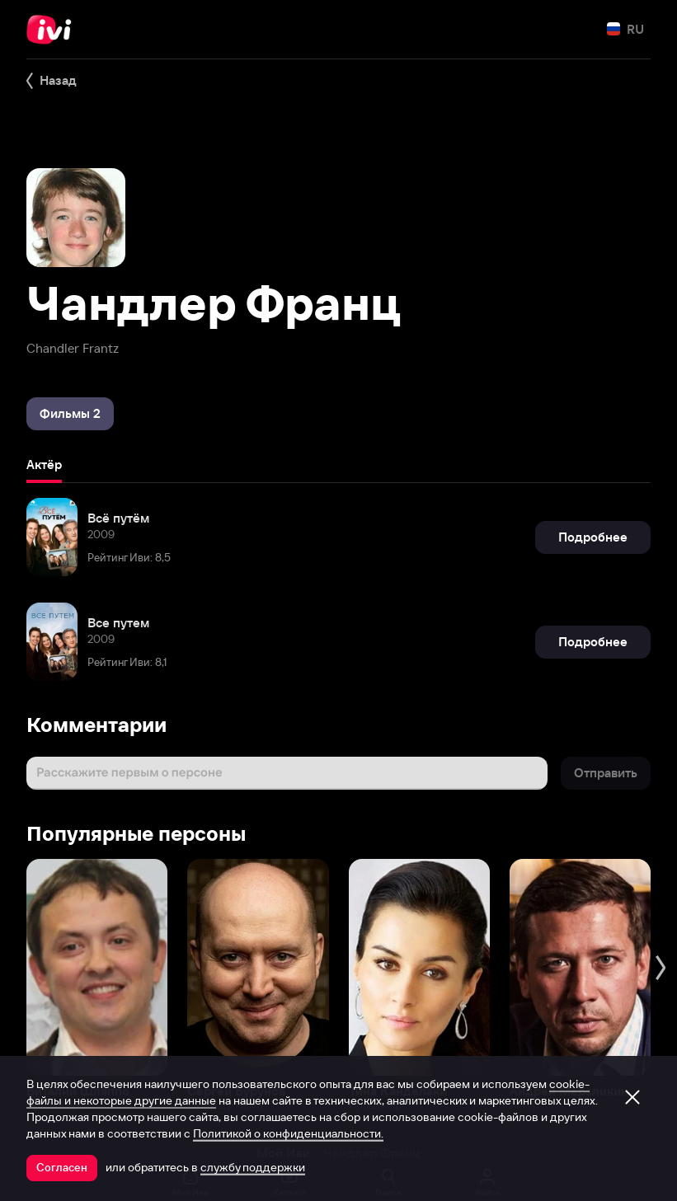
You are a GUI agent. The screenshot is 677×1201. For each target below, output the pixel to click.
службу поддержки (252, 1167)
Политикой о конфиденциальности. (288, 1133)
